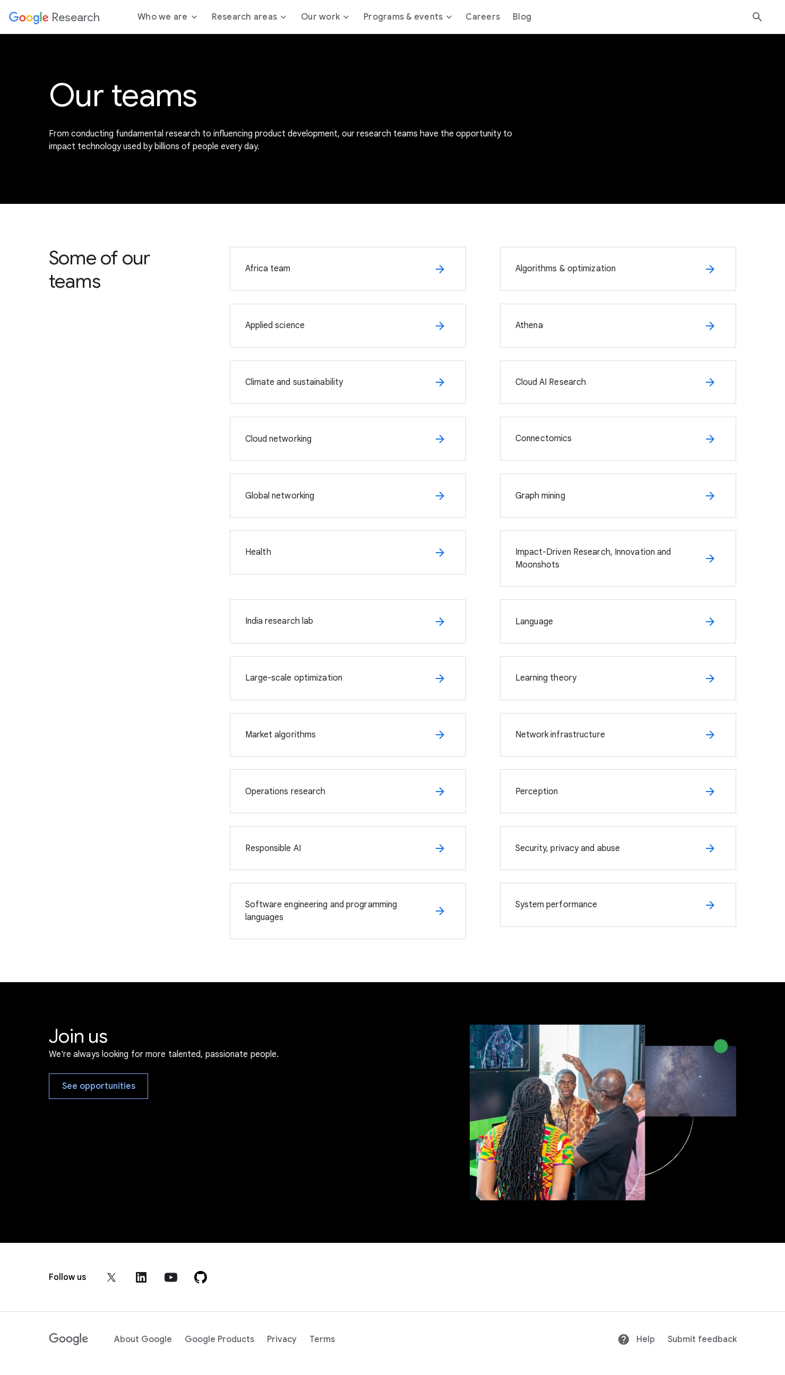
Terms (322, 1339)
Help (636, 1339)
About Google (143, 1339)
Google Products (219, 1339)
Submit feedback (702, 1339)
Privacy (282, 1339)
